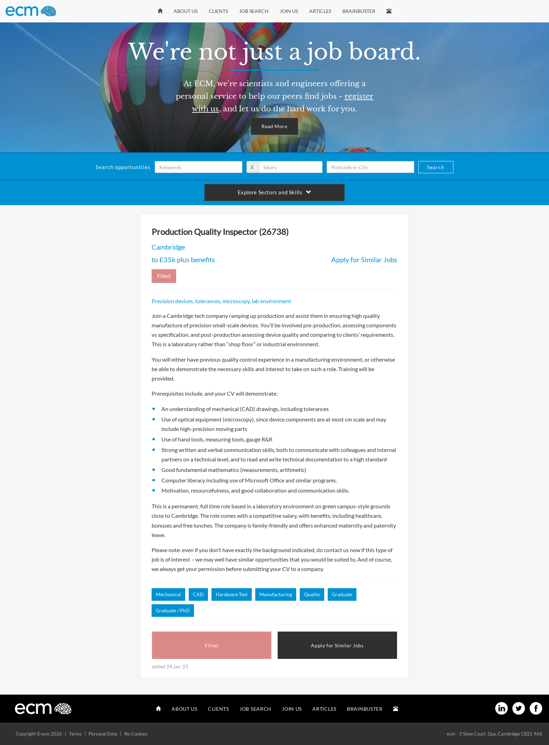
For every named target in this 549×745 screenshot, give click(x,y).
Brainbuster (358, 11)
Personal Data (103, 734)
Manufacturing (275, 594)
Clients (218, 11)
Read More (274, 126)
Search (435, 167)
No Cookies (135, 734)
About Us (185, 11)
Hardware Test (232, 594)
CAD (198, 594)
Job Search (254, 11)
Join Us (289, 11)
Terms (75, 734)
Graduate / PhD (173, 610)
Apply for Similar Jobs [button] (337, 645)
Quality (312, 594)
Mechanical (168, 594)
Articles (320, 11)
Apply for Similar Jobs (364, 259)
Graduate (342, 594)
